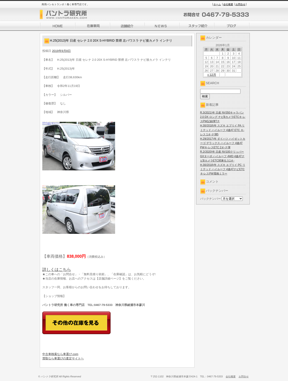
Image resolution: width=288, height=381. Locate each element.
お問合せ (240, 4)
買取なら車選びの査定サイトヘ (63, 358)
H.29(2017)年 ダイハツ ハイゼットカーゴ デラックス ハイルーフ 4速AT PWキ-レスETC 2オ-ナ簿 (222, 143)
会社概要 (228, 4)
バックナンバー (210, 198)
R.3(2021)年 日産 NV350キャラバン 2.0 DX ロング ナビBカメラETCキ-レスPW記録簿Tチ (222, 117)
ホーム (217, 4)
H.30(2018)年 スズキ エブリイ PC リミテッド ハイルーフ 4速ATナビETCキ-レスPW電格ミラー (222, 169)
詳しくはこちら (56, 269)
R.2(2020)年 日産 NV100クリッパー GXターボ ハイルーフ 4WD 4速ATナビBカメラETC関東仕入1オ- (222, 156)
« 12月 (211, 74)
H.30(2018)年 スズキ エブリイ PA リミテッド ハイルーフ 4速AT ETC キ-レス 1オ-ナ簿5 (222, 130)
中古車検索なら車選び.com (60, 354)
